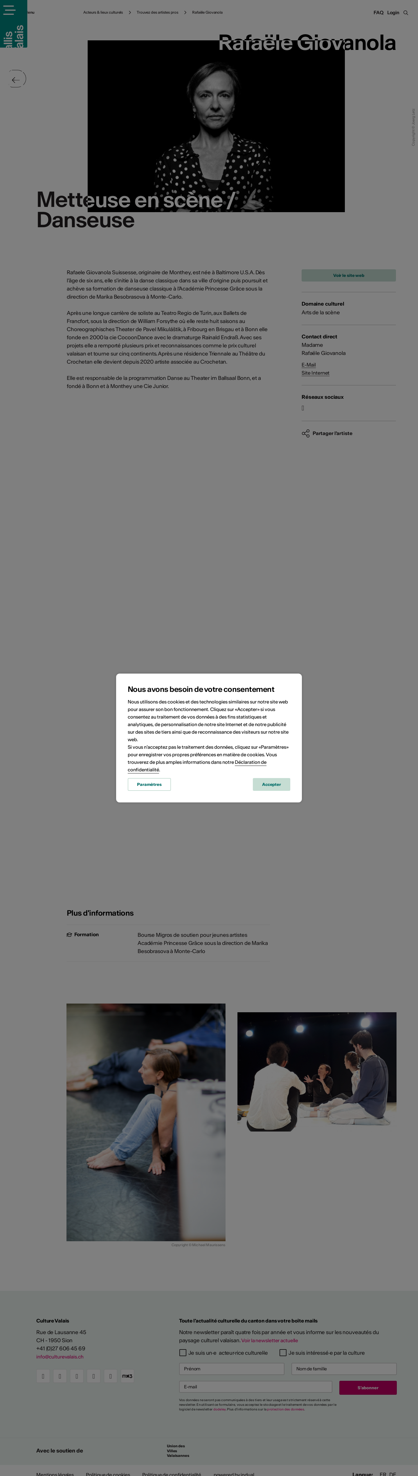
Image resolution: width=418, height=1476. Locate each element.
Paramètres (149, 785)
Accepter (271, 785)
